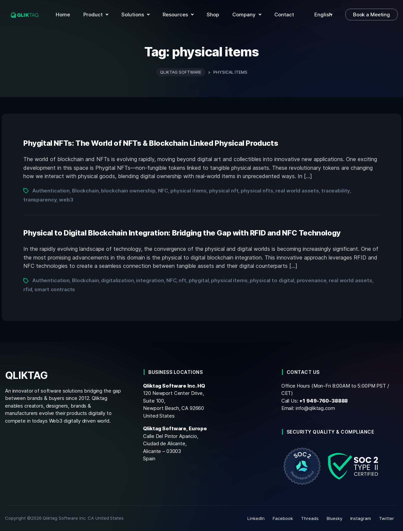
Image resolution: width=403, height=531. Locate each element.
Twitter (386, 518)
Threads (310, 518)
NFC (163, 190)
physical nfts (257, 190)
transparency (40, 199)
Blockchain (85, 190)
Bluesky (334, 518)
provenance (312, 280)
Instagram (360, 518)
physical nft (223, 190)
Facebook (283, 518)
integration (150, 280)
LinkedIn (256, 518)
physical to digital (272, 280)
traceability (335, 190)
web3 (66, 199)
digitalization (117, 280)
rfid (27, 289)
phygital (199, 280)
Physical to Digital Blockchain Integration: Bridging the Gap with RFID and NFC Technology (182, 232)
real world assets (297, 190)
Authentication (51, 190)
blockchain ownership (128, 190)
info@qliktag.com (315, 408)
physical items (188, 190)
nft (182, 280)
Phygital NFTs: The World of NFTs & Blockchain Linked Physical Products (150, 143)
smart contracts (54, 289)
